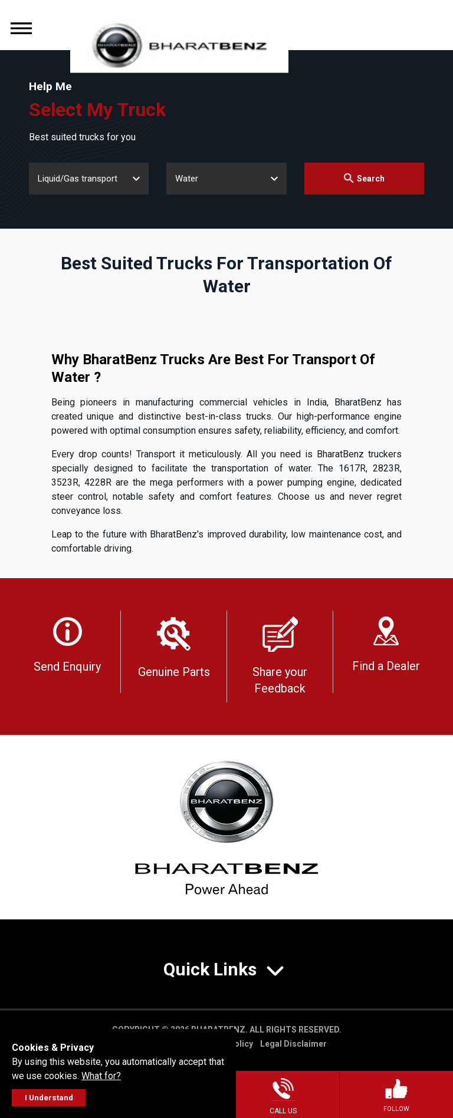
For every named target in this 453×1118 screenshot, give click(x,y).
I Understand (49, 1097)
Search (364, 178)
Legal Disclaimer (293, 1043)
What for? (101, 1075)
